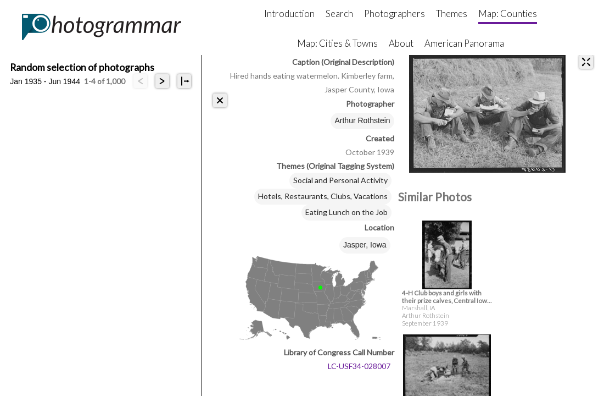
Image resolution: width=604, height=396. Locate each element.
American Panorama (464, 43)
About (401, 43)
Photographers (394, 13)
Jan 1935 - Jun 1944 (45, 81)
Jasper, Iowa (365, 244)
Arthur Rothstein (362, 120)
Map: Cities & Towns (337, 43)
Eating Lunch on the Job (346, 212)
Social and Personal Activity (340, 180)
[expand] (586, 62)
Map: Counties (507, 13)
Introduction (289, 13)
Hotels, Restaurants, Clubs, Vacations (323, 196)
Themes (451, 13)
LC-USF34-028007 (359, 366)
